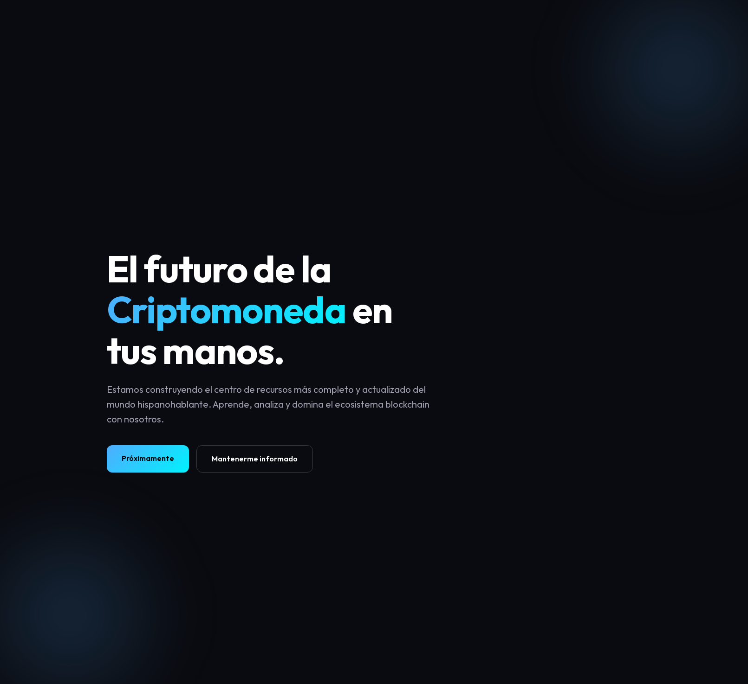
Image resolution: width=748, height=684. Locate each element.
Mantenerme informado (255, 458)
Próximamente (148, 458)
